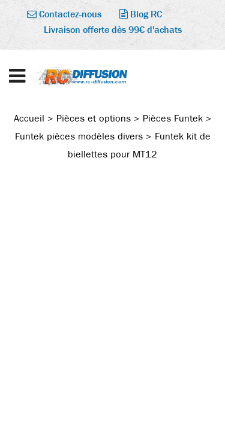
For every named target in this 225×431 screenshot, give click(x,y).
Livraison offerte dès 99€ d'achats (113, 29)
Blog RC (140, 14)
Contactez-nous (64, 14)
